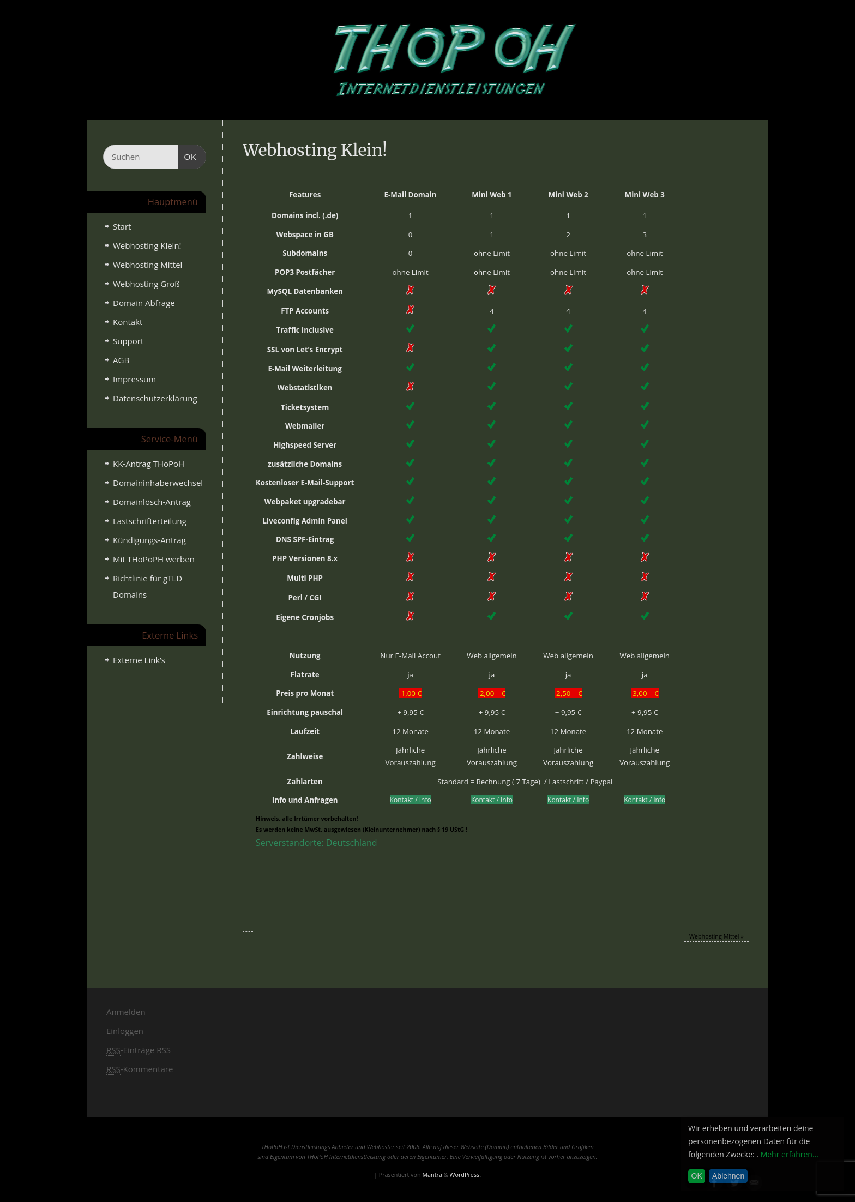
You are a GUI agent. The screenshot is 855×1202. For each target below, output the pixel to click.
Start (122, 226)
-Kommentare (139, 1069)
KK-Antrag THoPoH (148, 463)
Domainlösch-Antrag (152, 501)
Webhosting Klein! (147, 245)
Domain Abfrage (144, 302)
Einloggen (124, 1030)
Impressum (134, 379)
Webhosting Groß (146, 283)
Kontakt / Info (410, 799)
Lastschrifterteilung (149, 520)
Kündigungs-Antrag (149, 539)
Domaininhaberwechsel (158, 482)
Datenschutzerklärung (155, 398)
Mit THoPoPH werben (154, 559)
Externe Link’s (139, 659)
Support (128, 340)
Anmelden (126, 1011)
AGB (121, 359)
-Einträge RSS (138, 1050)
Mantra (432, 1174)
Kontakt (127, 321)
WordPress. (465, 1174)
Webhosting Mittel (716, 936)
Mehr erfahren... (789, 1154)
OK (187, 155)
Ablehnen (728, 1175)
